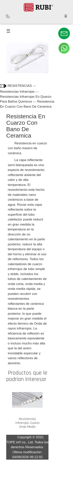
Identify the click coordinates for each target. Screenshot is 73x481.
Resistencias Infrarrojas (17, 91)
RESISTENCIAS (20, 86)
